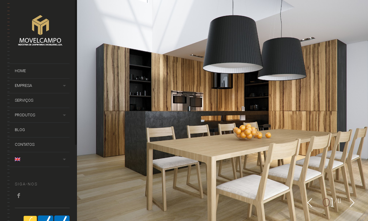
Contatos (24, 144)
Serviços (24, 100)
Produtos (25, 115)
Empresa (23, 85)
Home (20, 70)
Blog (20, 129)
